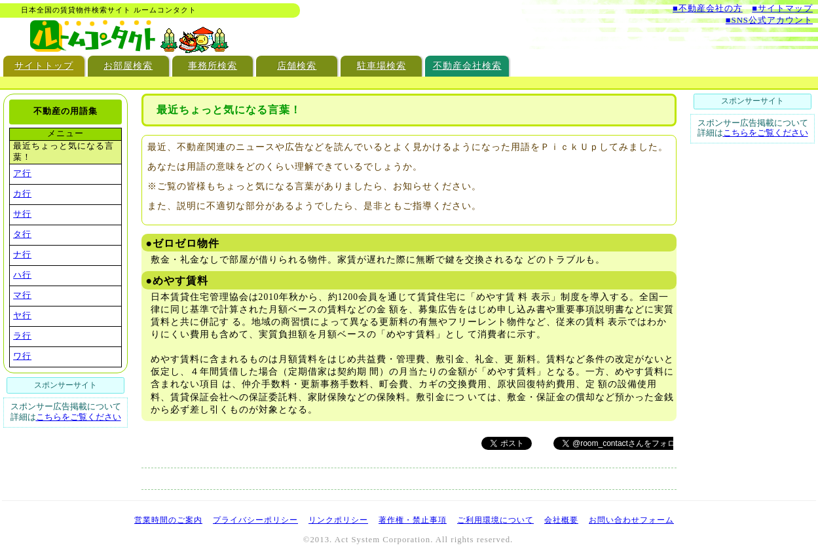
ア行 (22, 173)
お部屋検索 (128, 65)
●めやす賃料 (177, 280)
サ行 (22, 214)
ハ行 (22, 275)
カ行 (22, 193)
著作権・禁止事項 (413, 520)
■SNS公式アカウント (769, 20)
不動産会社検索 (467, 65)
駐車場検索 (381, 65)
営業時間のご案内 (168, 520)
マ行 (22, 295)
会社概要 (561, 520)
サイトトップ (43, 65)
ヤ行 (22, 315)
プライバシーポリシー (255, 520)
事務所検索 (212, 65)
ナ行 (22, 254)
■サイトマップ (782, 8)
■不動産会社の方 (708, 8)
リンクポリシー (338, 520)
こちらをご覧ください (78, 417)
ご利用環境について (495, 520)
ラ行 (22, 336)
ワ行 (22, 356)
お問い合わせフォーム (631, 520)
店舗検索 (296, 65)
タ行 (22, 234)
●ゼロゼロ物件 (183, 243)
